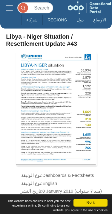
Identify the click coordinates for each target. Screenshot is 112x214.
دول (80, 20)
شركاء (32, 20)
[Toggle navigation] (9, 8)
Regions (57, 20)
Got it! (90, 202)
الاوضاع (99, 20)
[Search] (35, 7)
